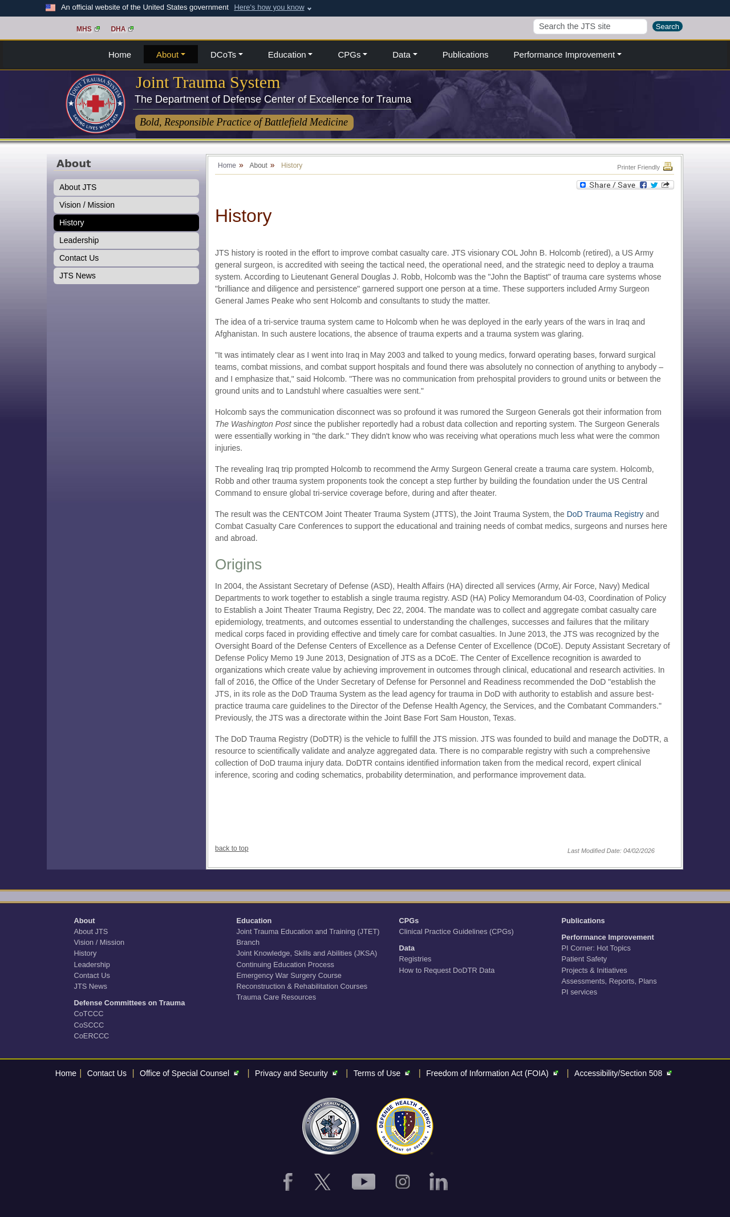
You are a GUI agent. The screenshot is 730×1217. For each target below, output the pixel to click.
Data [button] (401, 54)
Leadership (79, 240)
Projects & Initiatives (594, 970)
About (84, 920)
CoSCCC (89, 1025)
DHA (122, 29)
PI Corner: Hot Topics (596, 948)
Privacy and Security (297, 1073)
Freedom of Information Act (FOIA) (493, 1073)
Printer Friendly (645, 167)
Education (254, 920)
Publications (466, 54)
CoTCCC (89, 1013)
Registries (415, 959)
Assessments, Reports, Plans (609, 981)
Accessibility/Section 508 (624, 1073)
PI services (580, 992)
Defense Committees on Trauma (129, 1002)
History (71, 222)
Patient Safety (584, 959)
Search (667, 26)
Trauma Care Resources (277, 997)
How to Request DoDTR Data (447, 970)
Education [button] (287, 54)
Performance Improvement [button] (564, 54)
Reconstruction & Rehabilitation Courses (302, 986)
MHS (88, 29)
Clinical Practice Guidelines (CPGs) (456, 931)
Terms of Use (383, 1073)
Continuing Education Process (285, 964)
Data (407, 948)
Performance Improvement (608, 937)
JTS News (77, 275)
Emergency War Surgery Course (289, 975)
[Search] (590, 26)
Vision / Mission (87, 204)
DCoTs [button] (223, 54)
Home (119, 54)
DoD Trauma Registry (605, 514)
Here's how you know (269, 7)
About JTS (77, 187)
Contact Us (79, 257)
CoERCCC (92, 1036)
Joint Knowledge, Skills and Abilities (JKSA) (307, 953)
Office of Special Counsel (191, 1073)
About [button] (167, 54)
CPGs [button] (349, 54)
